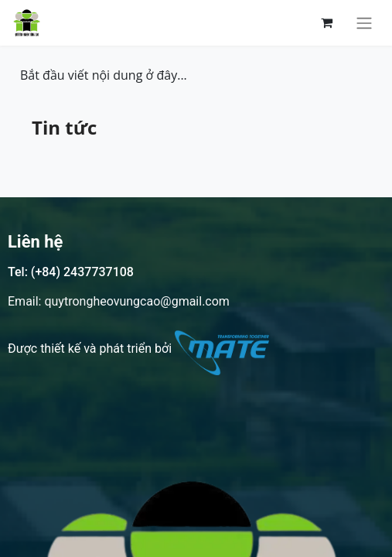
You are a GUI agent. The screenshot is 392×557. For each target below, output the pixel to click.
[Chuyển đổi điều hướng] (364, 22)
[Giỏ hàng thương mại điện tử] (326, 22)
